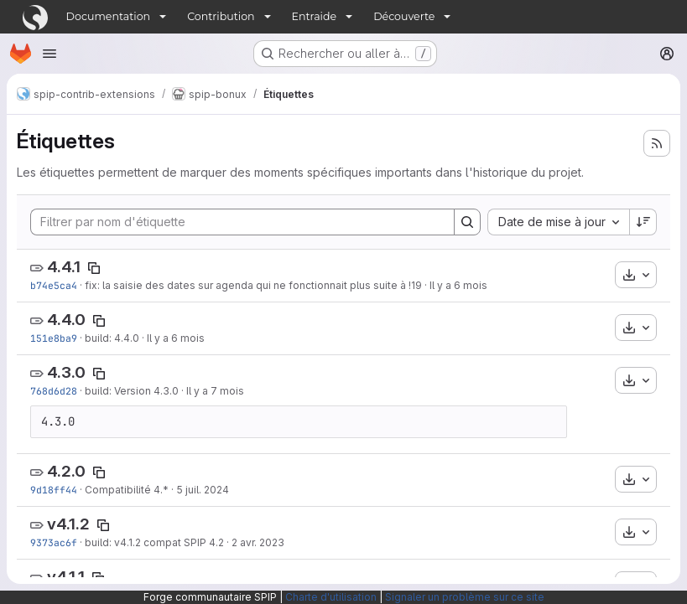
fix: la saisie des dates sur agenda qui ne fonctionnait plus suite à (247, 285)
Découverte (404, 16)
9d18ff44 (53, 489)
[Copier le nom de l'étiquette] (94, 268)
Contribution (220, 16)
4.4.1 (64, 266)
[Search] (467, 222)
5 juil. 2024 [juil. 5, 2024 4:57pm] (202, 489)
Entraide (314, 16)
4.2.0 (66, 471)
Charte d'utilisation (331, 597)
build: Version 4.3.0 (132, 391)
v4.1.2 (68, 524)
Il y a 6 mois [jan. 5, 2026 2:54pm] (176, 338)
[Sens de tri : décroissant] (643, 222)
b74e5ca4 (53, 285)
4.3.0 (66, 372)
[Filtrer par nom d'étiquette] (242, 222)
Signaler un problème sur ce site (464, 597)
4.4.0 (66, 319)
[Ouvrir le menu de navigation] (49, 53)
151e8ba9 (53, 338)
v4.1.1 (66, 576)
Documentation (108, 16)
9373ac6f (53, 542)
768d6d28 (53, 391)
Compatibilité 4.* (127, 489)
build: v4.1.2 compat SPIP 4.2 (154, 542)
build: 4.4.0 (112, 338)
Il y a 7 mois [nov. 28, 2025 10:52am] (215, 391)
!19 (415, 285)
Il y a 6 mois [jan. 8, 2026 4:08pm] (458, 285)
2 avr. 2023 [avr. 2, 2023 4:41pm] (258, 542)
